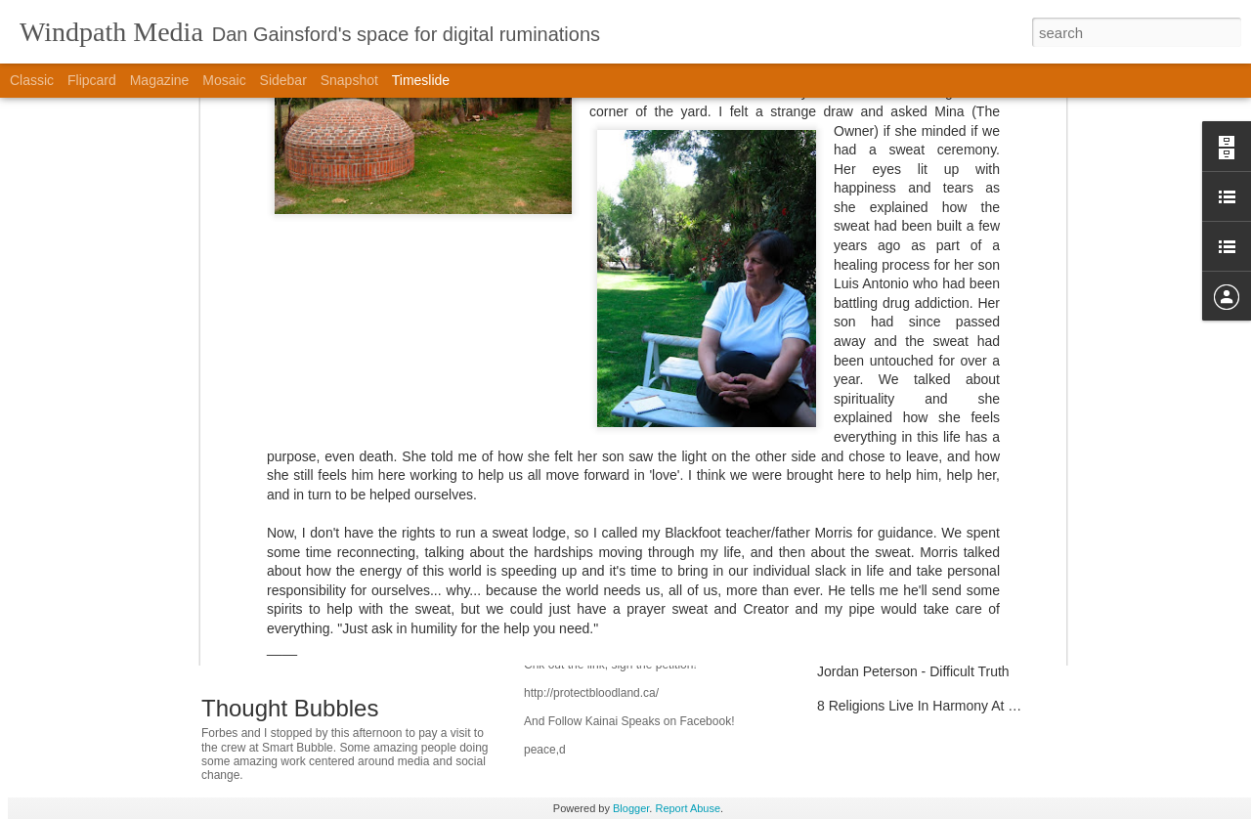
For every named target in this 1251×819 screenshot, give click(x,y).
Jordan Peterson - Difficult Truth (913, 671)
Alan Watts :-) (858, 603)
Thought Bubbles (289, 708)
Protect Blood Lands (603, 643)
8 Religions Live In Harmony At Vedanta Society (962, 705)
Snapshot (349, 80)
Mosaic (223, 80)
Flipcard (91, 80)
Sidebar (283, 80)
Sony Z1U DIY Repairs (886, 534)
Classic (32, 80)
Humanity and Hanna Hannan (907, 500)
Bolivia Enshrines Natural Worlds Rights (679, 586)
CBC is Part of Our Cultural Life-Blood (932, 637)
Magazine (160, 80)
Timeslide (421, 80)
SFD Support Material (883, 569)
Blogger (631, 808)
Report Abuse (687, 808)
